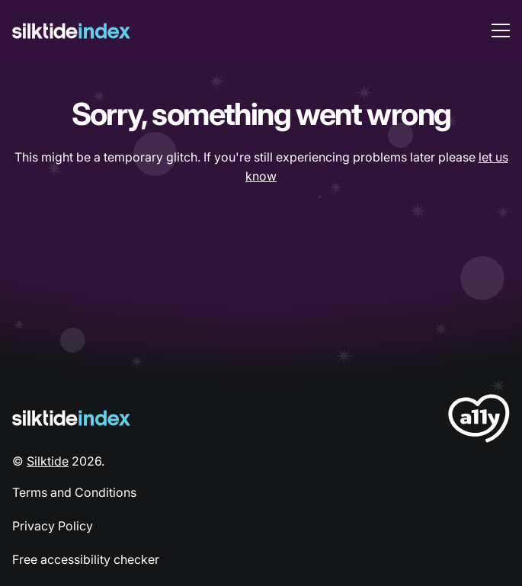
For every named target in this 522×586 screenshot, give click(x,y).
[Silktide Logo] (71, 418)
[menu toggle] (500, 30)
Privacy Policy (52, 525)
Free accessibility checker (85, 559)
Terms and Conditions (74, 492)
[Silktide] (71, 31)
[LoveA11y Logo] (479, 421)
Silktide (48, 461)
